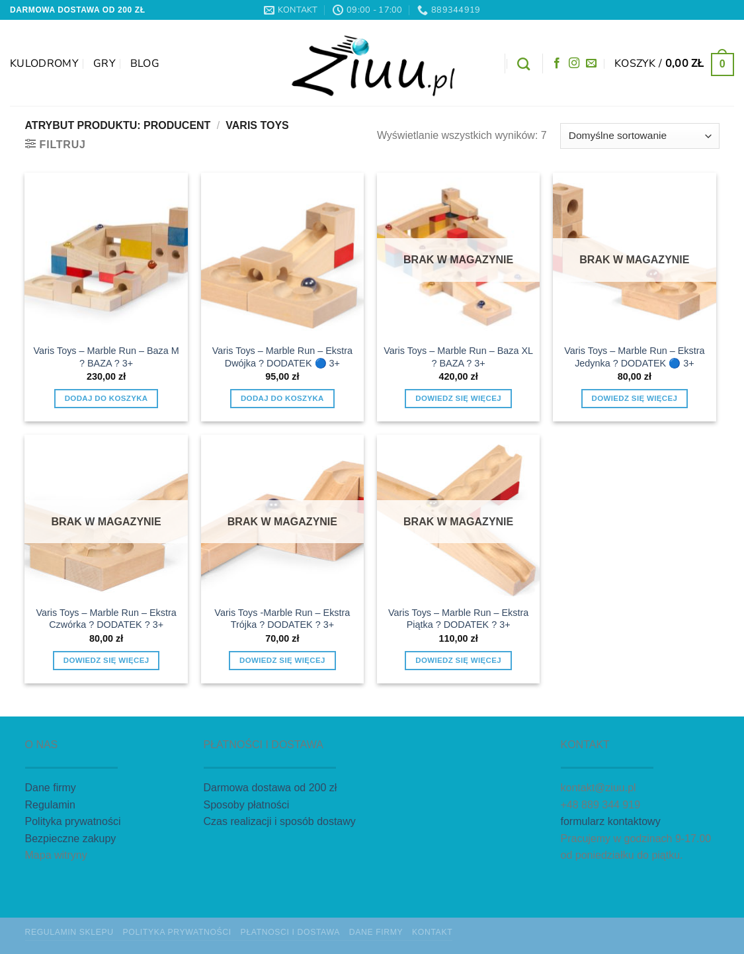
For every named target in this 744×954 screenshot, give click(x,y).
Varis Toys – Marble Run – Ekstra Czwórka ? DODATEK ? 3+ (106, 618)
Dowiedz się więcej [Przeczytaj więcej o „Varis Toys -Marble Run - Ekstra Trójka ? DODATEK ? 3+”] (282, 660)
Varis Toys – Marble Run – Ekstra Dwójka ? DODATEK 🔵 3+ (282, 357)
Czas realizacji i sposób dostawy (280, 821)
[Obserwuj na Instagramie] (574, 63)
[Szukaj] (523, 64)
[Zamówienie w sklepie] (639, 136)
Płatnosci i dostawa (290, 932)
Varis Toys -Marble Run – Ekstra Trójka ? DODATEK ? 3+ (282, 618)
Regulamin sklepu (69, 932)
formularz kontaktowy (611, 821)
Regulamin (50, 804)
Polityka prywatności (73, 821)
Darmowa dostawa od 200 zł (270, 787)
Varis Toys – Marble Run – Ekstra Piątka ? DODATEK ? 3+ (458, 618)
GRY (104, 63)
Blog (144, 63)
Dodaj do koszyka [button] (106, 398)
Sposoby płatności (247, 804)
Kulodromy (44, 63)
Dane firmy (50, 787)
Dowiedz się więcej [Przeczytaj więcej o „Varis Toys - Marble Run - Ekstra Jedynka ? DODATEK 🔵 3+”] (635, 398)
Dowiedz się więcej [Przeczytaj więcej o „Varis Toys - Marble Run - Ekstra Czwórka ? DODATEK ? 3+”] (106, 660)
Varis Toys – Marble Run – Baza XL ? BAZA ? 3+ (458, 357)
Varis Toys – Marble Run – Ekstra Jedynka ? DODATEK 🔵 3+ (634, 357)
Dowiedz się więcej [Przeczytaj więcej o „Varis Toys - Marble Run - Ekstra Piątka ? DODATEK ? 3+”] (458, 660)
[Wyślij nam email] (591, 63)
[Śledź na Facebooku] (557, 63)
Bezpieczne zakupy (70, 838)
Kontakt (432, 932)
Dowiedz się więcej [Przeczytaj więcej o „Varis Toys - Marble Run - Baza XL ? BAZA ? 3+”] (458, 398)
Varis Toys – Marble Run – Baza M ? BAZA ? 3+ (106, 357)
